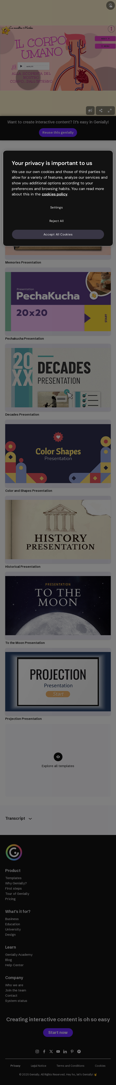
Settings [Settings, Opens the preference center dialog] (56, 207)
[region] (58, 198)
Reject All (56, 221)
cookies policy (54, 194)
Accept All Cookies (58, 234)
